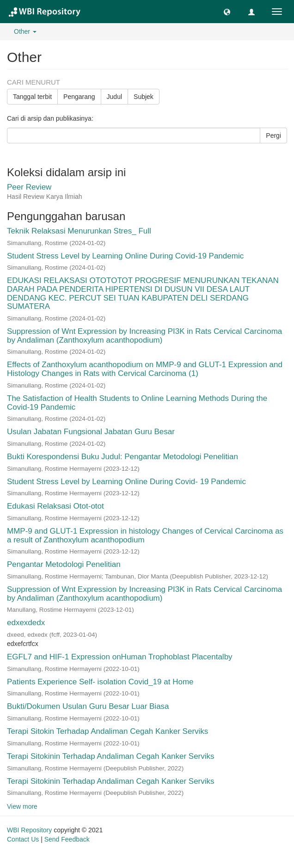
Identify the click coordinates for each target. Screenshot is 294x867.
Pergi (273, 135)
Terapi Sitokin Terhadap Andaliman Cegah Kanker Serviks (107, 731)
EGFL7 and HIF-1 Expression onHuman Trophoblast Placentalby (120, 656)
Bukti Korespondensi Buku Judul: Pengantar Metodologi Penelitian (122, 456)
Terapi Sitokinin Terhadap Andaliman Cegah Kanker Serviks (110, 756)
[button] (227, 11)
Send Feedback (67, 839)
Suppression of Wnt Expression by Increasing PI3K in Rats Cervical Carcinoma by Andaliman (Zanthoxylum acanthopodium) (144, 335)
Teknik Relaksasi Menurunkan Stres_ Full (79, 231)
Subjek (143, 96)
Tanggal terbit (32, 96)
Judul (114, 96)
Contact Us (23, 839)
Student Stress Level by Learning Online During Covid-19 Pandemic (125, 256)
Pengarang (79, 96)
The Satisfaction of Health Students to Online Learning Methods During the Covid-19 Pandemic (137, 403)
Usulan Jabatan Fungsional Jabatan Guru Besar (91, 431)
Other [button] (25, 31)
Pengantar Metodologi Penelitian (64, 564)
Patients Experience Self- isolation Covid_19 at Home (100, 681)
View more (22, 806)
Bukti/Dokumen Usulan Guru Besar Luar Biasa (88, 706)
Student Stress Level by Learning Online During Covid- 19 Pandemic (126, 481)
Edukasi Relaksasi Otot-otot (55, 506)
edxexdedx (26, 622)
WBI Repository (29, 830)
